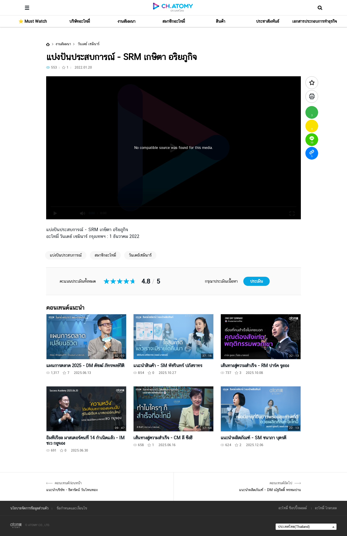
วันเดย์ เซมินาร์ (88, 44)
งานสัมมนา (63, 44)
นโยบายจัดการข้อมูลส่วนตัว (29, 508)
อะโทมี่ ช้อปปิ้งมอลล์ (293, 508)
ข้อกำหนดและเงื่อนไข (72, 508)
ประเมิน (256, 281)
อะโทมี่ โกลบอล (326, 508)
